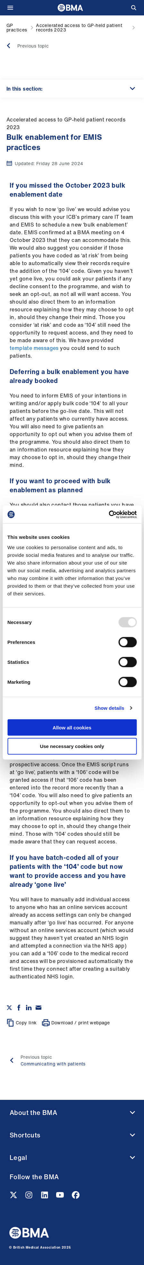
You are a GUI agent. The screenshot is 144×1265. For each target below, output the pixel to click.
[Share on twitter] (9, 1008)
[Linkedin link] (45, 1197)
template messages (34, 348)
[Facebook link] (76, 1197)
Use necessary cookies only (72, 746)
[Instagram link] (29, 1197)
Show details (109, 708)
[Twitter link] (14, 1197)
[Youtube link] (60, 1197)
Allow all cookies (72, 727)
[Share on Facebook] (19, 1008)
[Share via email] (38, 1008)
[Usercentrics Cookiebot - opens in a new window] (108, 514)
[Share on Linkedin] (29, 1008)
